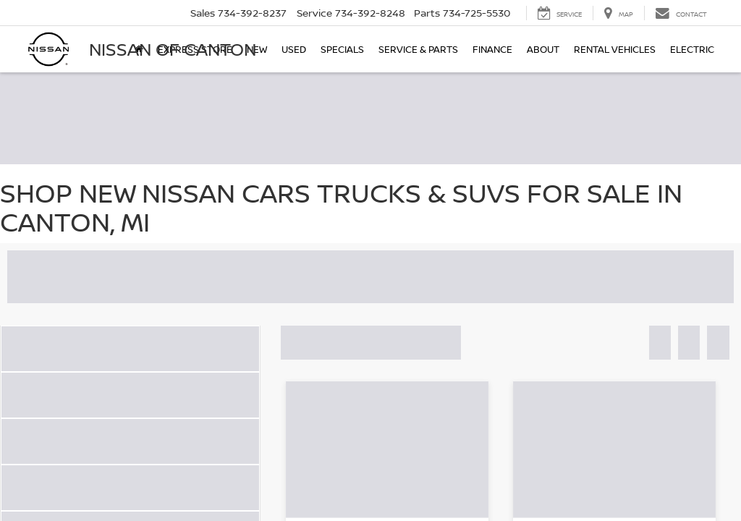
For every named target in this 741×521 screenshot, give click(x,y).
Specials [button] (342, 49)
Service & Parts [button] (418, 49)
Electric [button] (692, 49)
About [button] (543, 49)
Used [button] (293, 49)
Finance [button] (492, 49)
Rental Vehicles (615, 49)
